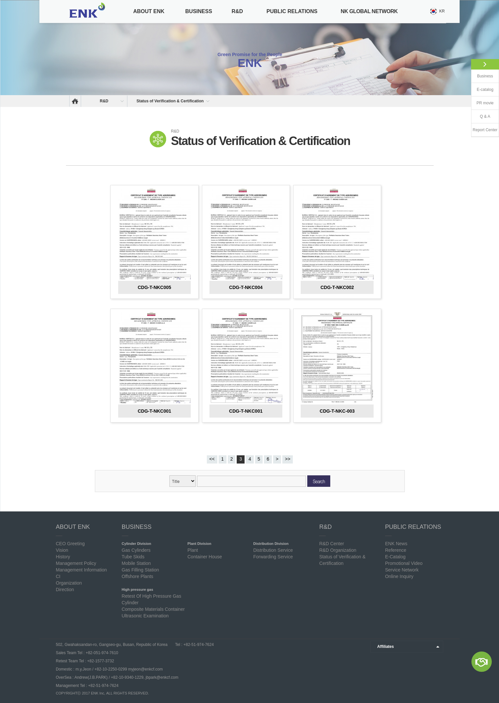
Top (451, 689)
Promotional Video (404, 563)
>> (287, 459)
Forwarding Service (273, 556)
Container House (204, 556)
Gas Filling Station (140, 569)
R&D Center (331, 543)
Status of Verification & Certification (170, 101)
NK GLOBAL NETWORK (369, 11)
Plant (192, 550)
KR (442, 11)
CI (58, 576)
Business (485, 76)
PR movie (484, 103)
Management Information (81, 569)
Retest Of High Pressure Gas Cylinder (151, 599)
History (63, 556)
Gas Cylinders (136, 550)
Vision (62, 550)
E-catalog (485, 89)
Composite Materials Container (153, 609)
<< (212, 459)
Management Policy (76, 563)
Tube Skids (133, 556)
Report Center (485, 130)
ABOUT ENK (148, 11)
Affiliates (385, 646)
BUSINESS (198, 11)
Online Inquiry (399, 576)
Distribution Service (273, 550)
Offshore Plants (137, 576)
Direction (65, 589)
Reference (395, 550)
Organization (69, 583)
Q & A (485, 116)
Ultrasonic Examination (145, 615)
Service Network (402, 569)
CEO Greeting (70, 543)
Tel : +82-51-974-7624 (194, 644)
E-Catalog (395, 556)
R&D (237, 11)
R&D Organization (337, 550)
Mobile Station (136, 563)
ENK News (396, 543)
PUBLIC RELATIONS (292, 11)
